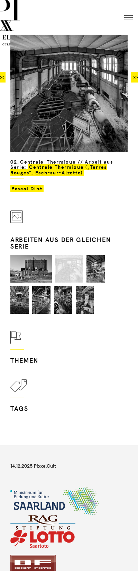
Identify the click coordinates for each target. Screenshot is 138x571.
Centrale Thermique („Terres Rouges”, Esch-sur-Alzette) (58, 169)
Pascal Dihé (27, 188)
